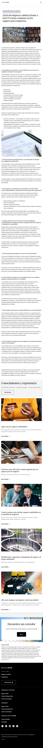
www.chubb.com (5, 659)
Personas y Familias (8, 690)
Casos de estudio (5, 719)
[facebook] (17, 726)
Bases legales (30, 734)
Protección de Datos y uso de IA (19, 734)
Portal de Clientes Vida (7, 696)
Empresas (4, 703)
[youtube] (10, 726)
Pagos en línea (4, 693)
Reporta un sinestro (6, 674)
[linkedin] (6, 726)
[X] (2, 726)
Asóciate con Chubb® (8, 715)
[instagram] (13, 726)
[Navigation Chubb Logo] (5, 3)
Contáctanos (4, 677)
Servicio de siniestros (6, 698)
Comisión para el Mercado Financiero (9, 736)
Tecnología (4, 722)
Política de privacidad (6, 734)
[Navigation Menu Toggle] (41, 2)
